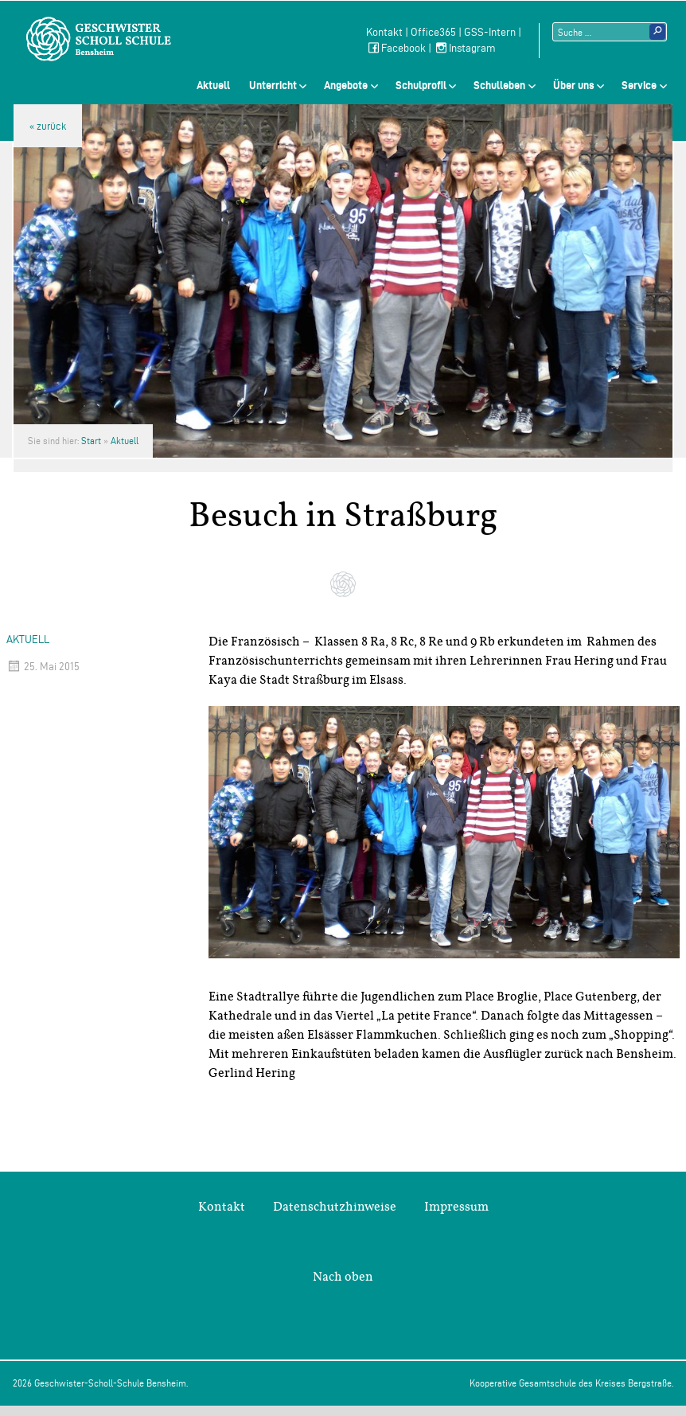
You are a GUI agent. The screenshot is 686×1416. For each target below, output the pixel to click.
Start (91, 440)
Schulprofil (421, 85)
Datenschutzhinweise (334, 1207)
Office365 (433, 32)
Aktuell (213, 85)
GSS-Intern (490, 32)
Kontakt (384, 32)
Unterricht (273, 85)
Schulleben (499, 85)
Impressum (456, 1207)
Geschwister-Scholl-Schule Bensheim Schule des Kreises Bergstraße (98, 39)
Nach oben (343, 1277)
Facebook (396, 48)
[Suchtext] (609, 31)
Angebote (346, 85)
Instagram (465, 48)
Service (639, 85)
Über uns (573, 85)
